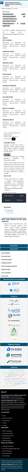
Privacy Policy (4, 276)
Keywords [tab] (7, 200)
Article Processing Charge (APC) (9, 266)
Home (3, 415)
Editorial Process (6, 440)
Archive (4, 423)
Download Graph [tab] (8, 195)
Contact (4, 425)
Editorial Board (6, 438)
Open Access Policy (7, 433)
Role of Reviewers (6, 451)
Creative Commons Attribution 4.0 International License (14, 158)
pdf (13, 139)
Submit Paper (14, 245)
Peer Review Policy (6, 256)
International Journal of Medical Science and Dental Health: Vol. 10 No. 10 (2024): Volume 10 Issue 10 (15, 234)
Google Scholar (8, 135)
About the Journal (6, 418)
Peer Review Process (7, 436)
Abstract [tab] (21, 195)
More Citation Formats (10, 192)
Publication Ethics (5, 269)
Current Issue (5, 420)
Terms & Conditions (6, 272)
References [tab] (20, 200)
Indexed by (14, 296)
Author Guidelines (5, 253)
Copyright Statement (6, 263)
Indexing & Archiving (6, 259)
